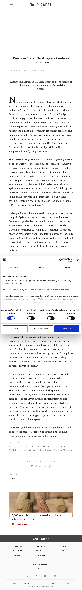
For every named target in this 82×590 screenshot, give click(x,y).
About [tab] (68, 267)
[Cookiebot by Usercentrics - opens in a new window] (61, 260)
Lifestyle (41, 551)
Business (17, 551)
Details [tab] (41, 267)
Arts (64, 551)
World (64, 546)
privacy (26, 583)
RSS (68, 583)
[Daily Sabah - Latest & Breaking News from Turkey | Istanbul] (41, 5)
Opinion (41, 555)
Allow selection (41, 329)
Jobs (14, 583)
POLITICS (17, 546)
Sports (17, 555)
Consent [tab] (14, 267)
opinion (12, 478)
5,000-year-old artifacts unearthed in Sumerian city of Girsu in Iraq (39, 517)
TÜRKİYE (41, 546)
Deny (15, 329)
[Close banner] (78, 260)
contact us (55, 583)
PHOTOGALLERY (22, 524)
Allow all (67, 329)
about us (40, 583)
